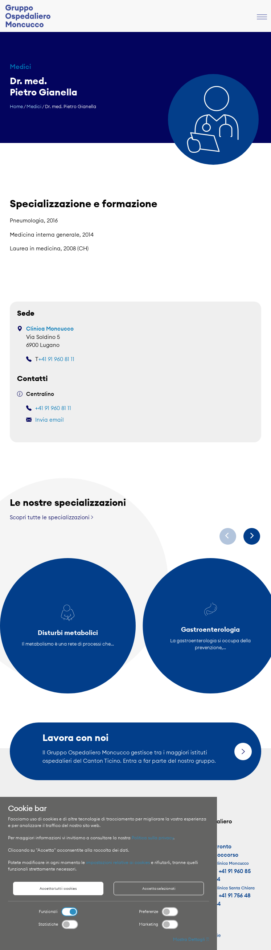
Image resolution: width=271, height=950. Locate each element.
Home (16, 106)
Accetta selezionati (158, 888)
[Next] (251, 536)
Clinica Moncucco (50, 328)
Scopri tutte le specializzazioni (51, 517)
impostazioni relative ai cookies (118, 862)
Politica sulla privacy (152, 837)
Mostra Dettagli (191, 939)
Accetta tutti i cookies (58, 888)
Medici (33, 106)
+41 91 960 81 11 (56, 359)
